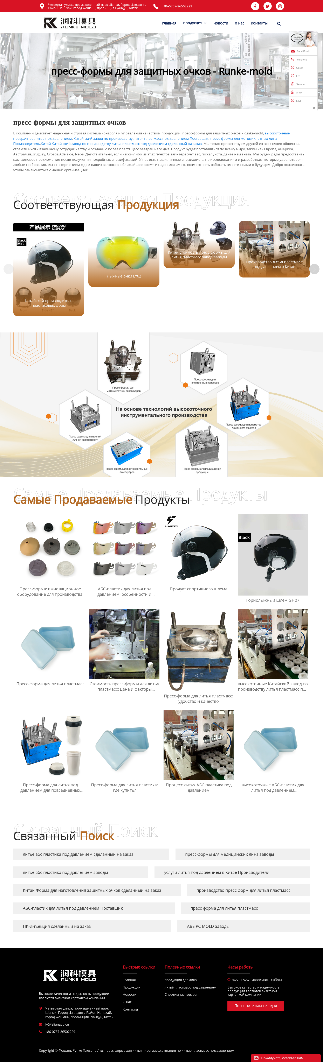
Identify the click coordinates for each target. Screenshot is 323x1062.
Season (298, 84)
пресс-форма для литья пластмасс (131, 1050)
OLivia (297, 67)
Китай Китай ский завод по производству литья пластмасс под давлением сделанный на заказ (121, 143)
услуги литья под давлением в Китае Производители (216, 872)
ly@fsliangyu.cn (57, 1024)
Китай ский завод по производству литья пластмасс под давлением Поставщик (141, 138)
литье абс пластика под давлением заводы (65, 872)
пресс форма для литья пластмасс (224, 908)
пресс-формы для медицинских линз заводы (229, 854)
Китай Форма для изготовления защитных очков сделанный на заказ (92, 890)
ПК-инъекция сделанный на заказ (57, 926)
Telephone (299, 59)
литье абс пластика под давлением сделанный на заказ (78, 854)
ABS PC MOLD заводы (208, 926)
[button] (314, 269)
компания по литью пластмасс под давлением (197, 1050)
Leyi (296, 100)
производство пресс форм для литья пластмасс (243, 890)
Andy (296, 92)
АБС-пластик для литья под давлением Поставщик (73, 908)
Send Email (300, 51)
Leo (295, 76)
